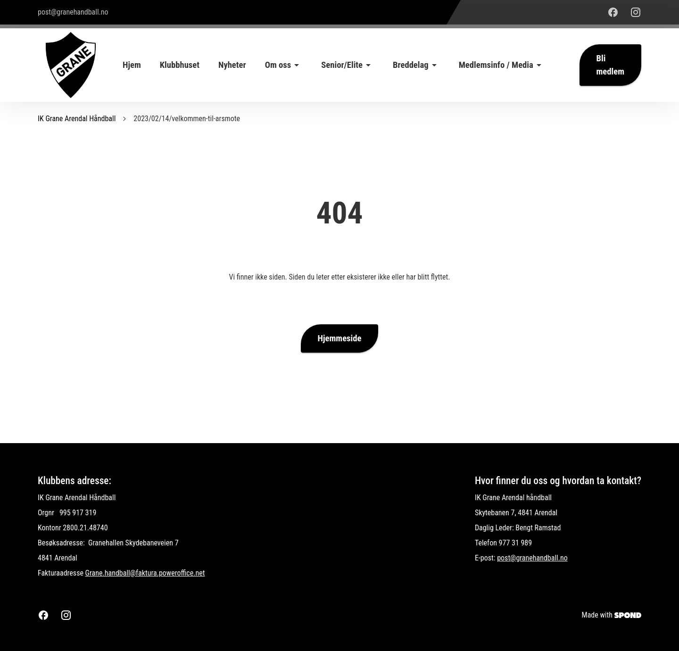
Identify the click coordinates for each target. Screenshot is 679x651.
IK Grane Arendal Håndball (77, 118)
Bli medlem (610, 65)
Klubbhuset (179, 65)
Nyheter (232, 65)
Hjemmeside (340, 338)
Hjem (132, 65)
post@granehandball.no (532, 557)
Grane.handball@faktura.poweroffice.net (145, 573)
